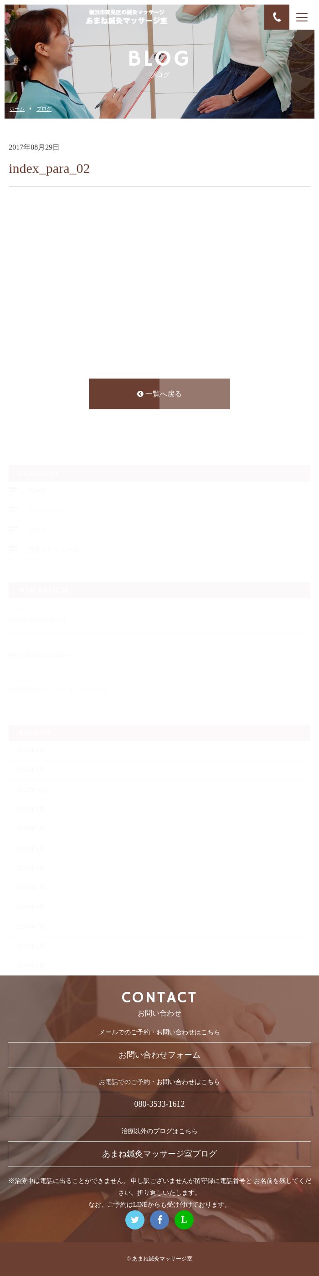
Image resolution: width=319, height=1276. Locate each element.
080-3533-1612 (159, 1104)
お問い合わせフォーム (159, 1054)
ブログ (43, 108)
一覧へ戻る (159, 395)
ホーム (17, 108)
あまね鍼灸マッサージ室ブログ (159, 1153)
